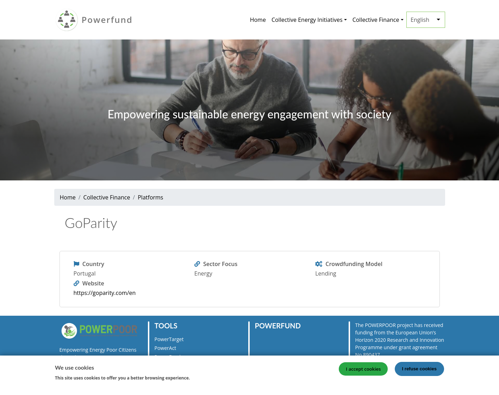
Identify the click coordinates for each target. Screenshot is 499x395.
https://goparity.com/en (105, 293)
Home (258, 20)
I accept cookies (363, 371)
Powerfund (107, 19)
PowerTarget (169, 339)
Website (93, 283)
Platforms (150, 197)
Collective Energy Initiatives (307, 20)
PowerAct (165, 348)
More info (204, 379)
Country (93, 264)
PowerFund (168, 356)
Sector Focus (220, 264)
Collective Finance (376, 20)
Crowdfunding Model (353, 264)
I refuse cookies (419, 370)
